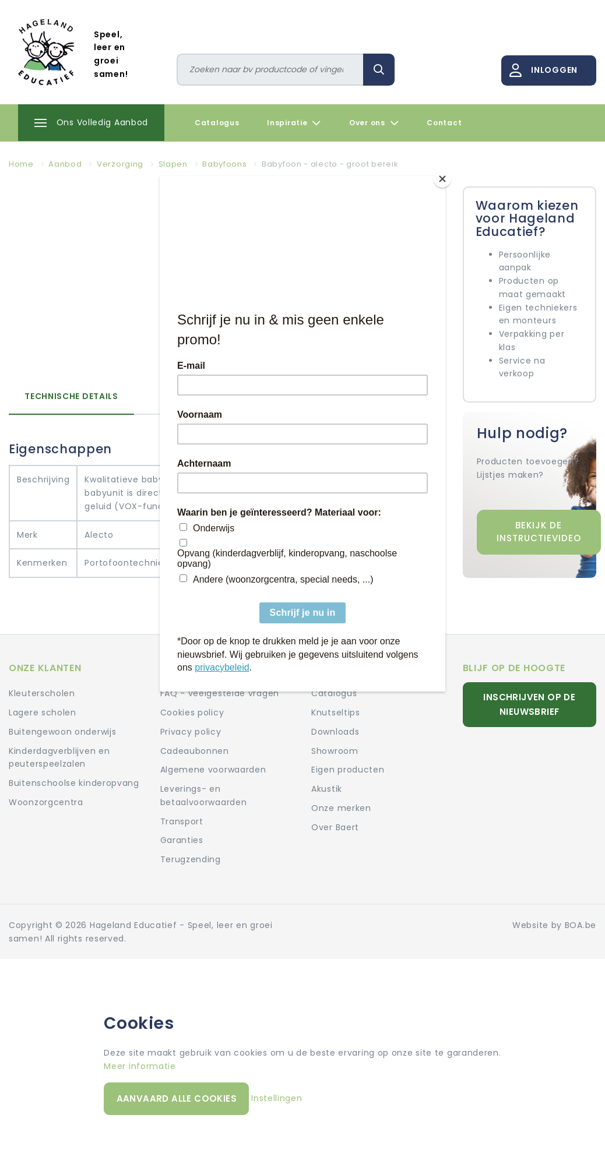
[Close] (442, 179)
